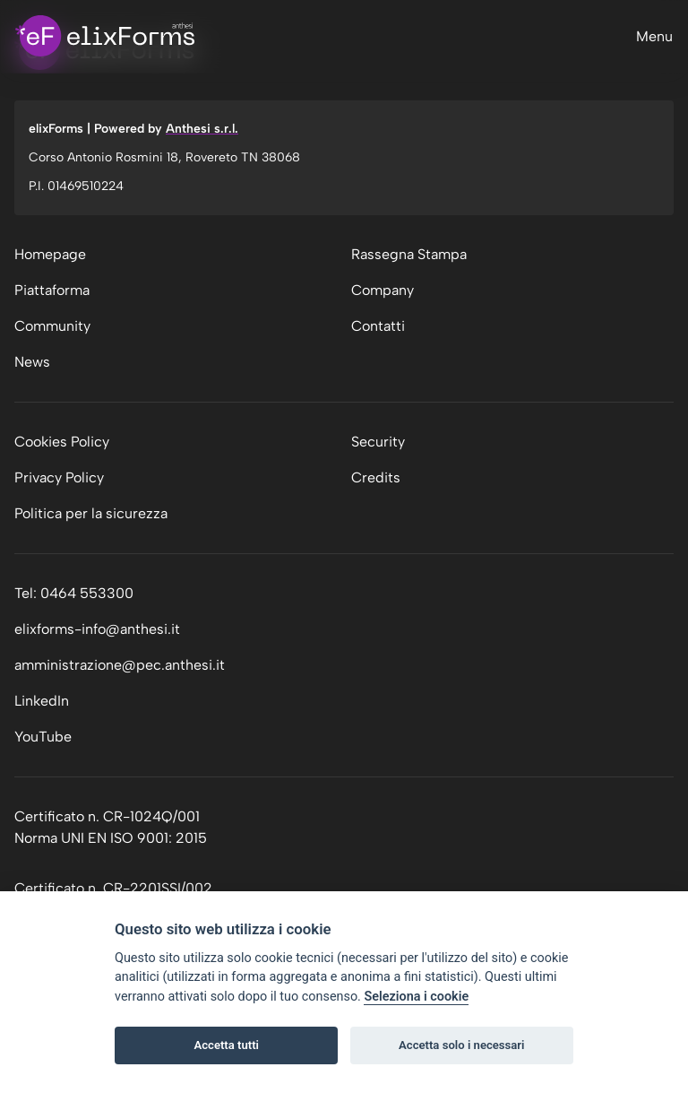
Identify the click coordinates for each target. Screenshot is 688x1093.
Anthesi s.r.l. (202, 128)
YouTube (43, 736)
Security (378, 441)
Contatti (378, 325)
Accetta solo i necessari (461, 1045)
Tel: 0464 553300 (73, 593)
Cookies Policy (61, 441)
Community (52, 325)
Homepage (50, 254)
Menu (654, 36)
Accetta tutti (226, 1045)
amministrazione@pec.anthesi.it (119, 664)
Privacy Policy (59, 477)
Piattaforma (52, 290)
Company (382, 290)
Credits (375, 477)
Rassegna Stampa (409, 254)
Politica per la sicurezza (91, 513)
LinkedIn (41, 700)
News (32, 361)
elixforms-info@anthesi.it (97, 629)
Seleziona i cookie (416, 996)
